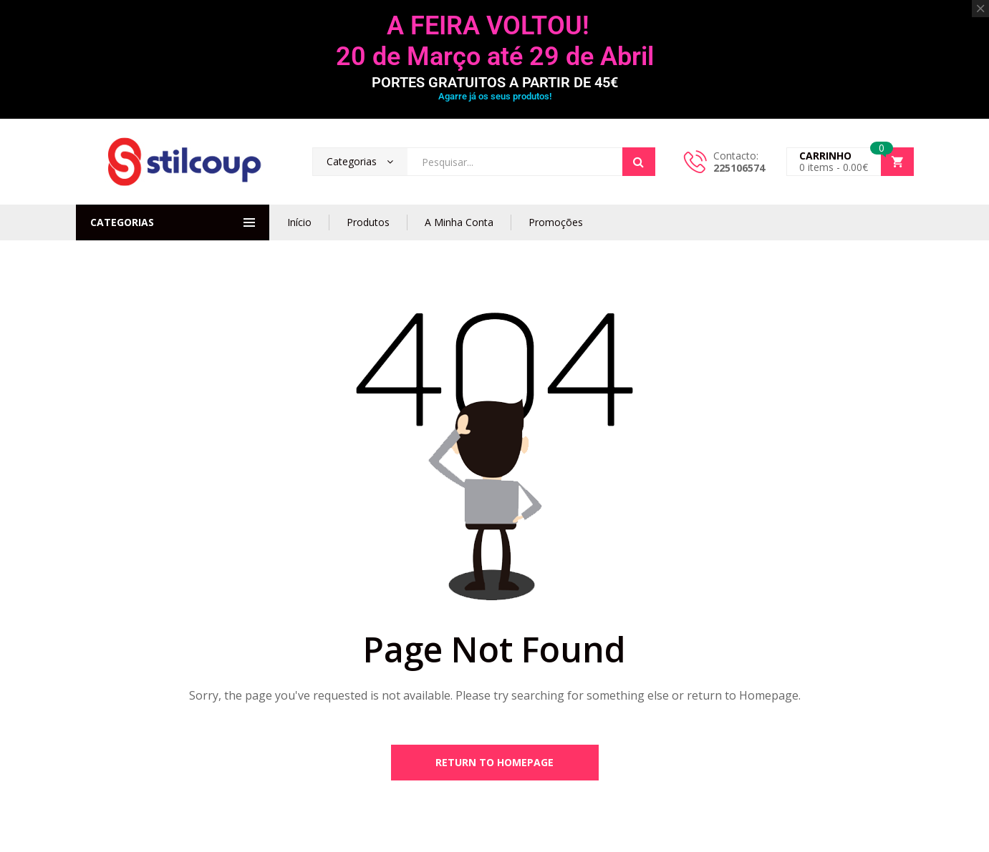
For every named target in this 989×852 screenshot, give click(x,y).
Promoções (556, 222)
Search (638, 161)
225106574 (739, 168)
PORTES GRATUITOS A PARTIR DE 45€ (495, 82)
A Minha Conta (459, 222)
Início (299, 222)
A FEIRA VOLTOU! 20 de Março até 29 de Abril (495, 41)
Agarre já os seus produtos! (494, 96)
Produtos (368, 222)
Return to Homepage (494, 762)
